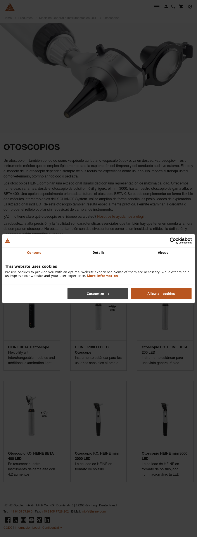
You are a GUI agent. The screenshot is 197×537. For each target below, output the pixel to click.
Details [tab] (98, 252)
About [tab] (163, 252)
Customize (98, 293)
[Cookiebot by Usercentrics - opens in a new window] (173, 240)
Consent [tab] (34, 252)
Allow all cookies (161, 293)
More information (102, 275)
